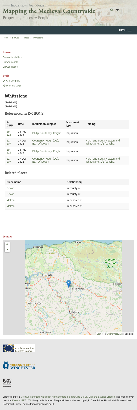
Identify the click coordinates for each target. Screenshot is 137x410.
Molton (11, 200)
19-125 (9, 133)
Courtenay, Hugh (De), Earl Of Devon (45, 142)
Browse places (10, 67)
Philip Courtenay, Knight (46, 133)
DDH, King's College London (7, 383)
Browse (15, 38)
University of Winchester (20, 365)
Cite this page (11, 80)
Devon (10, 188)
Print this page (12, 85)
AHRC (19, 348)
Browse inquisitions (12, 57)
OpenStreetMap (114, 334)
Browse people (10, 62)
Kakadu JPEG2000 (21, 400)
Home (5, 38)
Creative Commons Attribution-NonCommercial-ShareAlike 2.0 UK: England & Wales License (68, 397)
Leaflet (100, 334)
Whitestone (38, 38)
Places (26, 38)
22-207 (9, 142)
